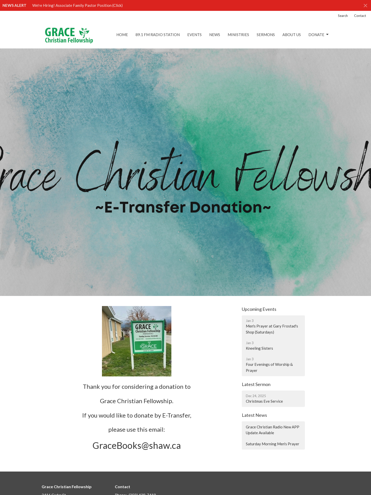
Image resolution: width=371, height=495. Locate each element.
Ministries (238, 34)
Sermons (266, 34)
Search (343, 16)
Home (122, 34)
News (214, 34)
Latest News (254, 415)
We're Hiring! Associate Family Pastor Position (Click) (77, 5)
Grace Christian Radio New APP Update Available (272, 430)
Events (194, 34)
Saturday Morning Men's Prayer (272, 444)
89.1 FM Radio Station (158, 34)
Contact (360, 16)
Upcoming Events (259, 309)
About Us (291, 34)
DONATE (318, 34)
